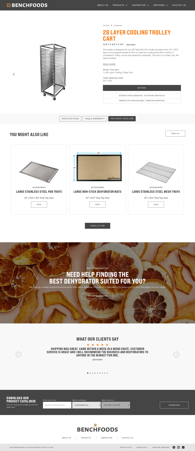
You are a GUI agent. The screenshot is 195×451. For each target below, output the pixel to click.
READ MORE (109, 64)
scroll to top (97, 226)
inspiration (106, 438)
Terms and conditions (160, 447)
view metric (130, 44)
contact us (179, 5)
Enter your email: (49, 400)
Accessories (39, 187)
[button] (120, 5)
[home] (27, 5)
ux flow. (50, 447)
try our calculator (97, 296)
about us (102, 5)
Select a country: (107, 400)
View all (175, 133)
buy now (142, 88)
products (86, 438)
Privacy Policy (126, 447)
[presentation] (144, 404)
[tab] (70, 118)
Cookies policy (142, 447)
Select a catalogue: (79, 400)
